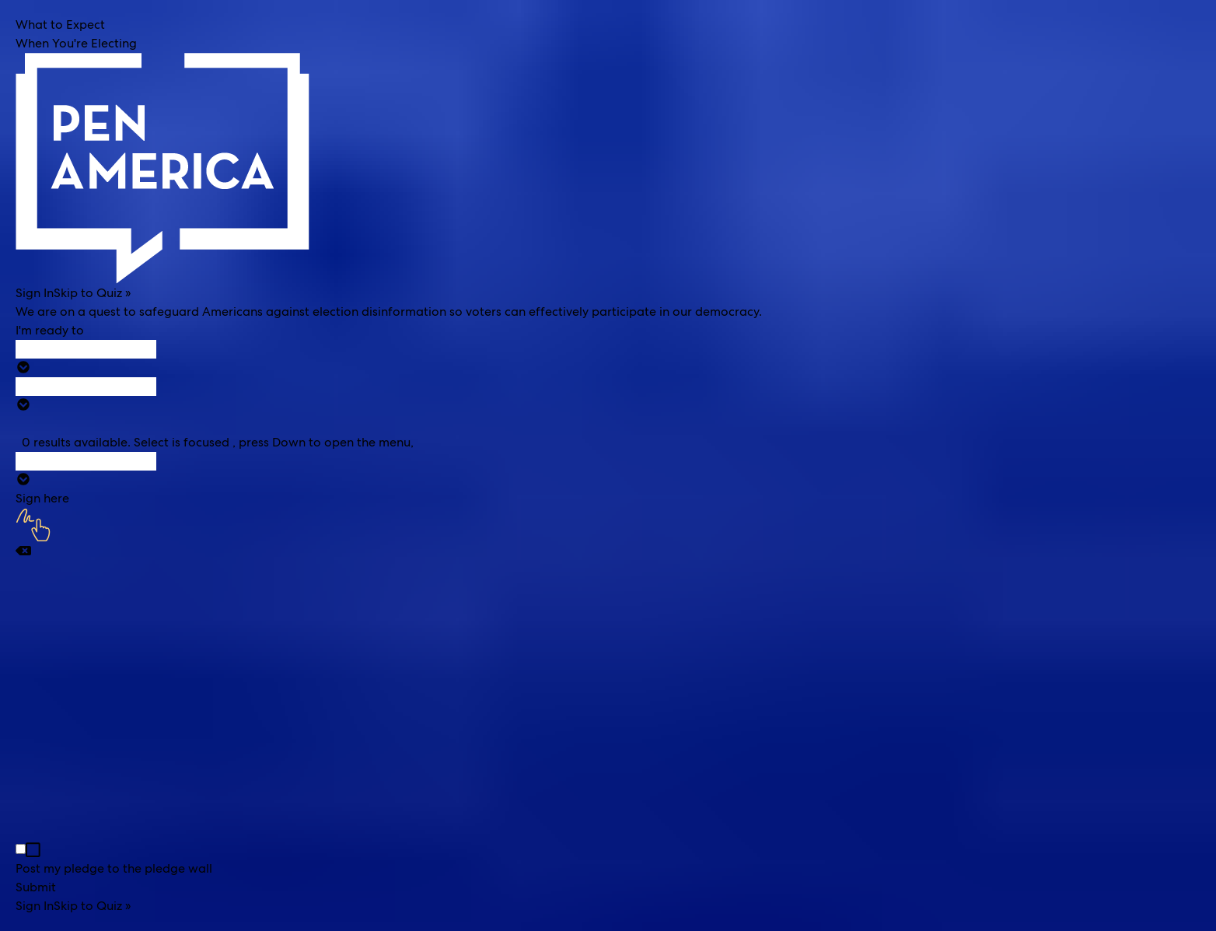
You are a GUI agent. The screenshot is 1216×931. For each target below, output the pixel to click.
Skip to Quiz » (92, 293)
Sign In (35, 293)
